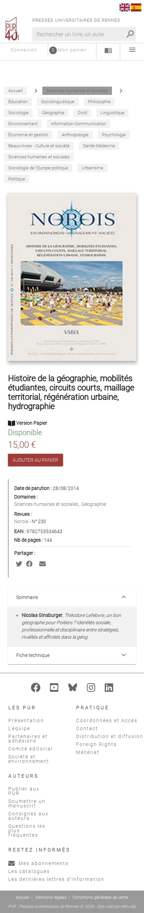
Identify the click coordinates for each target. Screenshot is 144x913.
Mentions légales (50, 897)
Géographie (93, 504)
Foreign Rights (96, 744)
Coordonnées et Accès (106, 720)
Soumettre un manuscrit (26, 803)
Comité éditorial (30, 749)
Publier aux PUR (24, 791)
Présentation (26, 720)
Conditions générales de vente (100, 897)
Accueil (22, 897)
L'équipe (19, 728)
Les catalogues (29, 871)
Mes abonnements (38, 863)
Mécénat (88, 752)
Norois (21, 521)
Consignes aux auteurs (28, 816)
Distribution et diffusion (109, 736)
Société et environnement (28, 759)
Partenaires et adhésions (28, 739)
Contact (87, 728)
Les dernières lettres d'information (56, 879)
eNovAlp (128, 906)
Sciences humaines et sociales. (46, 504)
